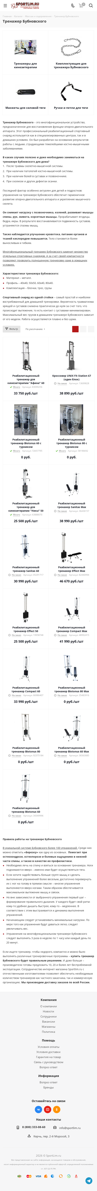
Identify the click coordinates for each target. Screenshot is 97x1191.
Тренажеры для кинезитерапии (25, 65)
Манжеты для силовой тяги (25, 107)
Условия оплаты (48, 1047)
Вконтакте (38, 1109)
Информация (48, 1076)
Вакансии (48, 1021)
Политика (48, 1031)
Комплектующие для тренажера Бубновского (71, 65)
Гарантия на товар (48, 1057)
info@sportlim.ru (70, 1128)
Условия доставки (48, 1052)
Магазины (48, 1026)
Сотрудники (48, 1016)
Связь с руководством (48, 1062)
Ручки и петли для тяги (71, 107)
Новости (48, 1011)
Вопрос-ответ (48, 1067)
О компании (48, 1006)
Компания (49, 1000)
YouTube (47, 1109)
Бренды (48, 1087)
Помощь (48, 1040)
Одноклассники (56, 1109)
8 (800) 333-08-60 (33, 1127)
